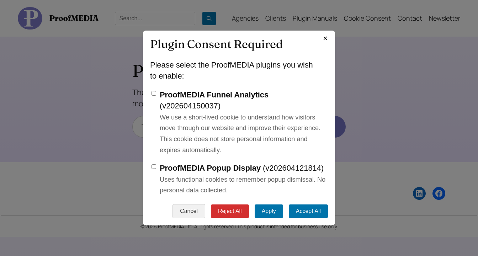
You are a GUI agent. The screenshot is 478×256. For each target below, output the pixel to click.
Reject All (230, 211)
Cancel (189, 211)
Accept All (308, 211)
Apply (269, 211)
